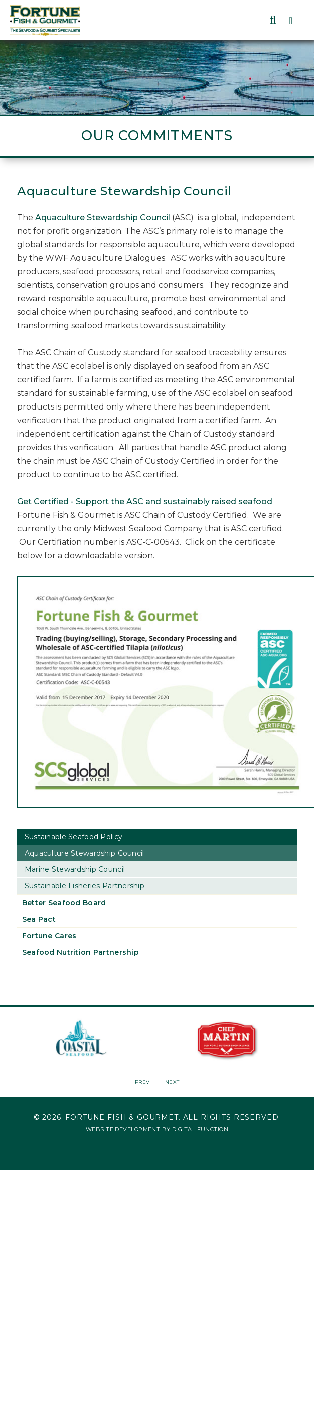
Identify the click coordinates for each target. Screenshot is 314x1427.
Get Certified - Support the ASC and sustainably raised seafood (144, 501)
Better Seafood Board (64, 902)
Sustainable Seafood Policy (73, 836)
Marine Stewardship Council (75, 869)
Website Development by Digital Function (157, 1129)
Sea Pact (39, 919)
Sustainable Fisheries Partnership (84, 885)
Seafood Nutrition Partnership (80, 952)
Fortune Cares (49, 935)
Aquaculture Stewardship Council (102, 217)
